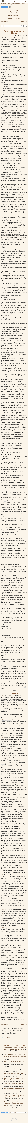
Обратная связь (12, 1112)
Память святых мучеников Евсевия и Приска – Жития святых (15, 1079)
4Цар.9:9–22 (7, 720)
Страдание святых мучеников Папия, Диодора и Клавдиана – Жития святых (15, 1055)
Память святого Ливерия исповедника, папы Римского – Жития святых (15, 1062)
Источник (18, 18)
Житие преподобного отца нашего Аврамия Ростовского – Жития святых (15, 1096)
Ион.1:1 (6, 695)
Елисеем (3, 129)
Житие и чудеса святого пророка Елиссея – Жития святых (13, 1084)
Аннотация (10, 18)
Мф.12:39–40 (12, 790)
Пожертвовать (4, 6)
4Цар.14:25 (12, 695)
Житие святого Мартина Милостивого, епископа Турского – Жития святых (15, 1048)
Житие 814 (22, 21)
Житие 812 (5, 21)
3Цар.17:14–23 (8, 708)
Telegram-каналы (9, 1037)
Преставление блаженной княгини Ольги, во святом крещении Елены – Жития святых (14, 1090)
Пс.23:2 (19, 211)
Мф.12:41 (8, 1014)
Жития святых (14, 15)
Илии (2, 717)
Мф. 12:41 (19, 797)
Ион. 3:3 (3, 764)
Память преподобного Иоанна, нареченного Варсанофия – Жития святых (14, 1103)
